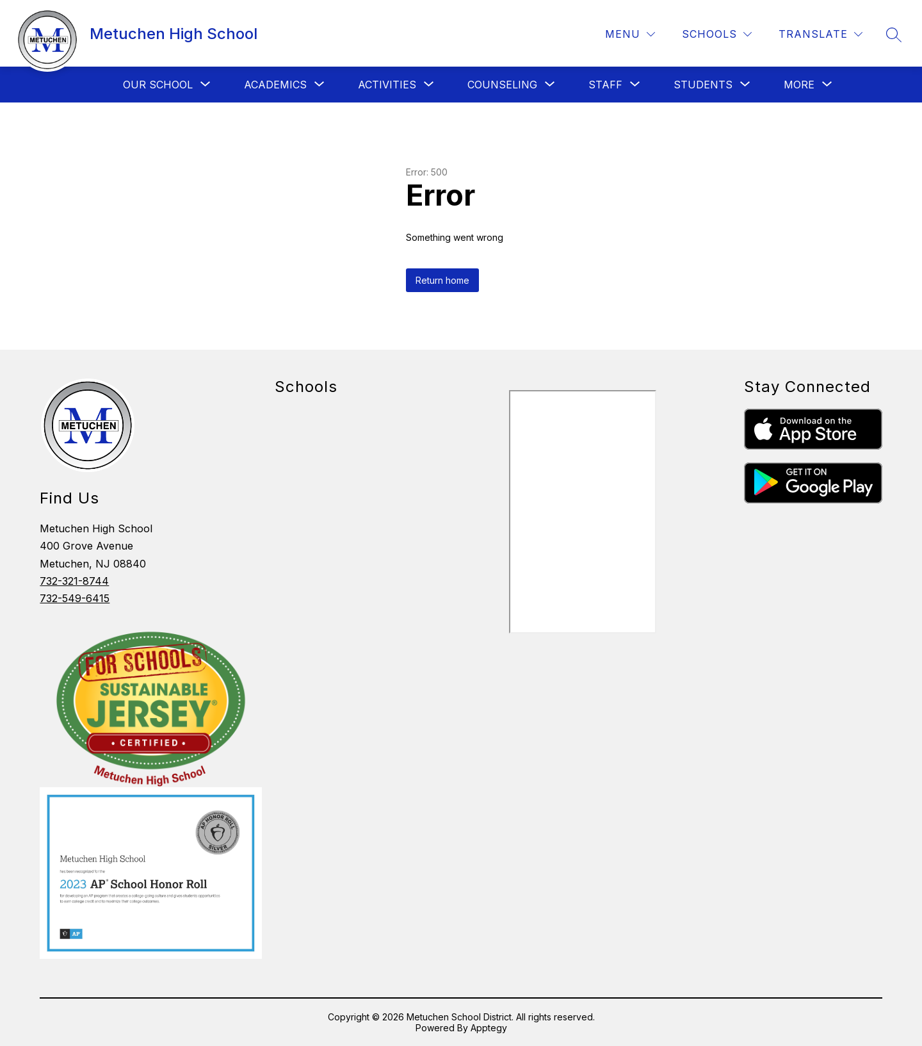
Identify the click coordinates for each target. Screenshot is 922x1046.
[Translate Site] (820, 34)
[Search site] (894, 34)
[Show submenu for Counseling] (502, 84)
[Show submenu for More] (799, 84)
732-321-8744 (74, 581)
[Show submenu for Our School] (158, 84)
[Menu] (630, 34)
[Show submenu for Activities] (387, 84)
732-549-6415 (74, 598)
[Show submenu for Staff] (605, 84)
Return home (442, 280)
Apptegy (489, 1027)
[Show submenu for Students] (703, 84)
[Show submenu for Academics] (275, 84)
